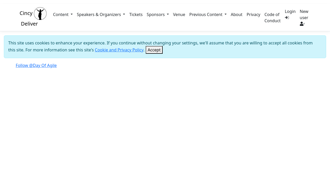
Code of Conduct (273, 18)
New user (304, 17)
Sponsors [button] (156, 14)
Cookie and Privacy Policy (119, 50)
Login (290, 14)
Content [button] (61, 14)
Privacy (253, 14)
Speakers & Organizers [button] (99, 14)
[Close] (154, 50)
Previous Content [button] (206, 14)
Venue (179, 14)
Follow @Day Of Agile (36, 65)
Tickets (136, 14)
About (236, 14)
